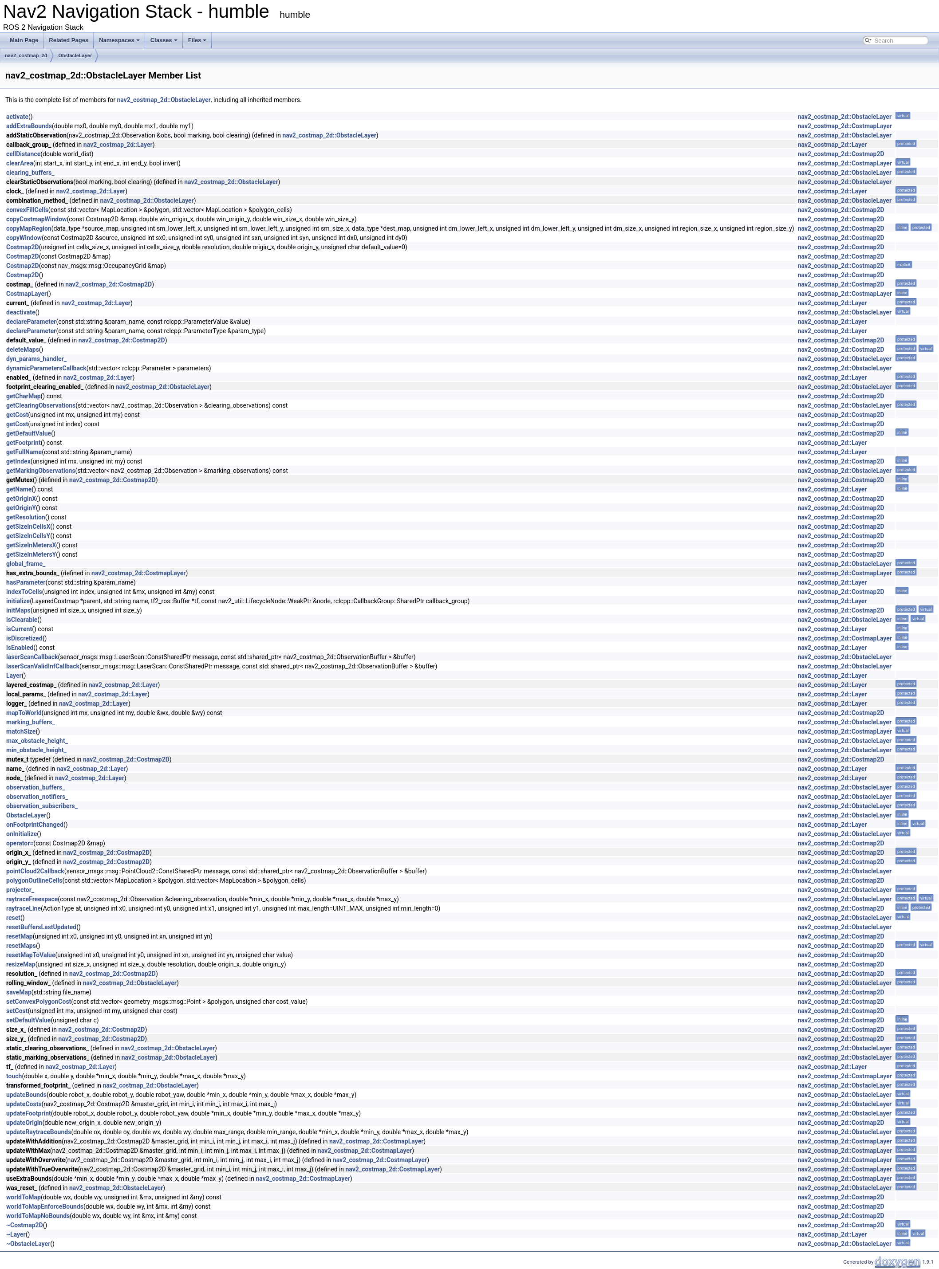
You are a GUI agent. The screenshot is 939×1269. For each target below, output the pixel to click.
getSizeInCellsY (28, 535)
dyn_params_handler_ (36, 358)
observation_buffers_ (35, 787)
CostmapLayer (26, 293)
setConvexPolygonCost (38, 1001)
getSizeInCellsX (28, 526)
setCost (17, 1010)
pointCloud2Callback (35, 871)
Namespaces (119, 40)
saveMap (19, 992)
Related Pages (68, 40)
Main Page (24, 40)
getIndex (18, 461)
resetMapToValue (30, 955)
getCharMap (23, 396)
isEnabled (19, 647)
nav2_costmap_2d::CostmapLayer (845, 126)
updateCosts (24, 1104)
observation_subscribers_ (42, 805)
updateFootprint (28, 1113)
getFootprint (23, 442)
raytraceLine (23, 908)
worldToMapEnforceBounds (44, 1206)
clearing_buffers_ (30, 172)
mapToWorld (24, 712)
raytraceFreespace (32, 899)
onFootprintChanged (34, 824)
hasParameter (25, 582)
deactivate (20, 312)
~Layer (16, 1234)
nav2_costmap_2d (26, 55)
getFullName (24, 452)
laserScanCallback (32, 656)
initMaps (18, 610)
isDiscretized (24, 638)
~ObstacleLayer (28, 1243)
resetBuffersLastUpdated (41, 927)
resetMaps (21, 945)
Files (197, 40)
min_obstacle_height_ (36, 750)
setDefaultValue (28, 1020)
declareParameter (31, 321)
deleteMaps (22, 349)
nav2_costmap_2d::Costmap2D (841, 153)
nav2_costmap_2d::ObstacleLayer (163, 99)
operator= (19, 843)
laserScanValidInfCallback (42, 666)
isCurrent (19, 629)
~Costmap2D (24, 1225)
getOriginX (21, 498)
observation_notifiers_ (37, 796)
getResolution (25, 517)
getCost (17, 414)
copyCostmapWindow (36, 219)
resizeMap (21, 964)
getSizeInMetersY (31, 554)
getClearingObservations (40, 405)
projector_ (20, 889)
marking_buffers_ (30, 722)
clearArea (19, 163)
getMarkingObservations (40, 470)
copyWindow (24, 237)
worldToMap (23, 1197)
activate (17, 116)
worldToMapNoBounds (38, 1215)
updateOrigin (24, 1122)
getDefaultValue (28, 433)
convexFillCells (27, 209)
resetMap (19, 936)
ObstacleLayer (75, 55)
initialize (18, 601)
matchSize (21, 731)
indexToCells (24, 591)
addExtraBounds (29, 126)
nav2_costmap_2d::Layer (118, 144)
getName (19, 489)
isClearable (21, 619)
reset (13, 917)
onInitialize (21, 833)
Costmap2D (22, 247)
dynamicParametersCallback (46, 368)
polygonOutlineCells (34, 880)
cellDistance (23, 153)
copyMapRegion (28, 228)
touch (14, 1076)
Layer (14, 675)
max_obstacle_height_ (37, 740)
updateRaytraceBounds (38, 1131)
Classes (164, 40)
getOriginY (21, 507)
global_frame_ (25, 563)
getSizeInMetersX (31, 545)
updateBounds (26, 1094)
